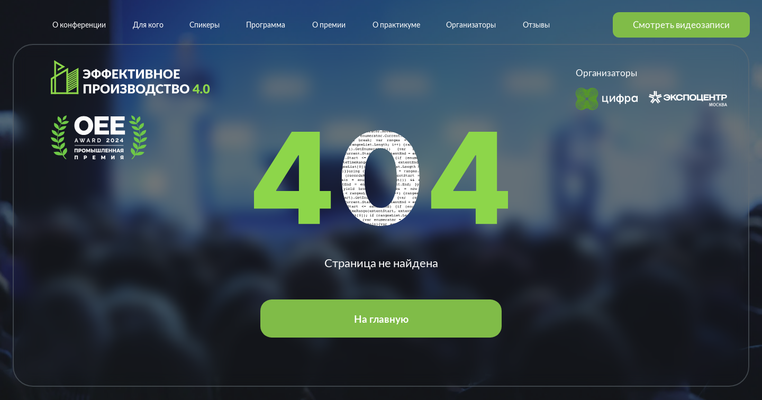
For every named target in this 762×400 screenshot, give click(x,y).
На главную (381, 319)
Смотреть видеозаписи (681, 24)
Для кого (148, 24)
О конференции (79, 24)
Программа (265, 24)
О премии (329, 24)
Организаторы (471, 24)
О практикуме (396, 24)
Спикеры (204, 24)
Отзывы (536, 24)
